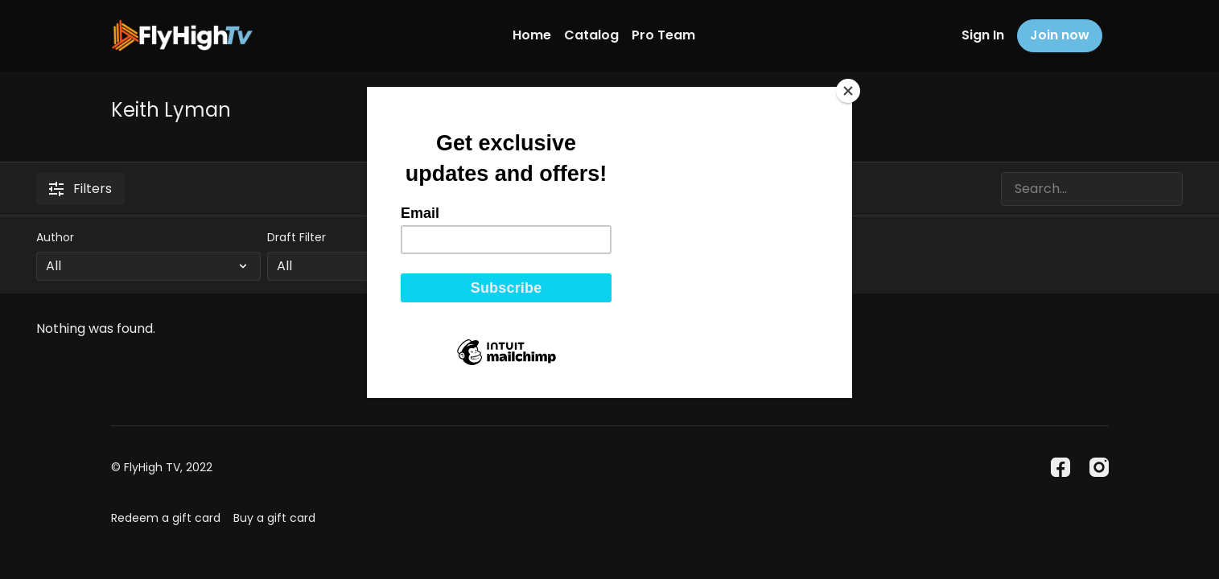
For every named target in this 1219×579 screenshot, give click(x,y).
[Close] (848, 91)
